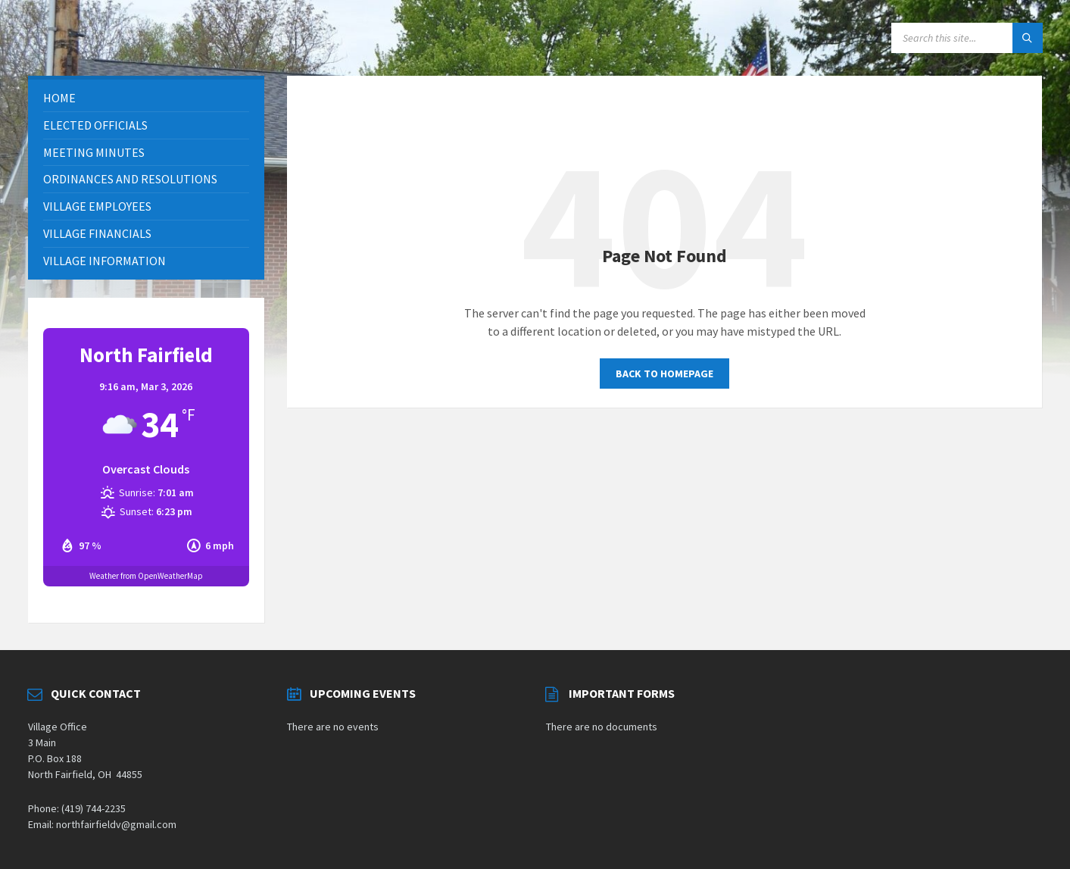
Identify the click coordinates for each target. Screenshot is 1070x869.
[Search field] (967, 38)
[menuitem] (146, 98)
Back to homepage (664, 373)
